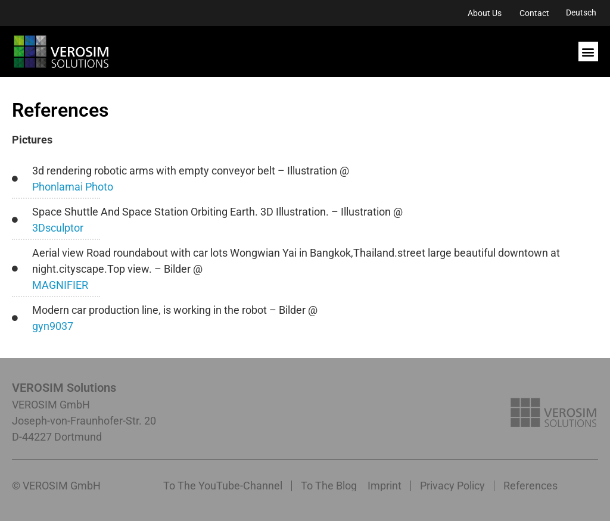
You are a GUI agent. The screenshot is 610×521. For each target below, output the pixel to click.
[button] (588, 51)
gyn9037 (52, 326)
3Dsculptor (57, 227)
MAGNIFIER (60, 285)
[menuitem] (581, 12)
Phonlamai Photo (72, 186)
